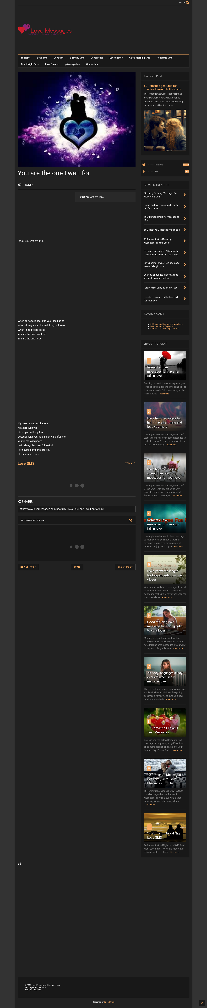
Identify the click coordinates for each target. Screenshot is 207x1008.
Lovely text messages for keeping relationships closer (164, 575)
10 (150, 827)
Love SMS (26, 463)
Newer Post (28, 567)
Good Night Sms (30, 64)
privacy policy (72, 64)
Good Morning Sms (139, 57)
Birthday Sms (77, 57)
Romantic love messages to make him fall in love (163, 524)
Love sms (42, 57)
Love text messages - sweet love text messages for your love (164, 473)
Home (26, 57)
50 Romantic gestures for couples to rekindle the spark (162, 87)
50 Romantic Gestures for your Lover (166, 324)
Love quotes (116, 57)
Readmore (164, 394)
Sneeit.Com (109, 1002)
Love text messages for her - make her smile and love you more (164, 422)
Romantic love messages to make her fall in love (163, 371)
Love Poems (52, 64)
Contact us (92, 64)
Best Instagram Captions (161, 326)
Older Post (125, 567)
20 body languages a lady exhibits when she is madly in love (164, 677)
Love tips (59, 57)
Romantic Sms (164, 57)
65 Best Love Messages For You (164, 328)
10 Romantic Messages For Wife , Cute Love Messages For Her (164, 779)
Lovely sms (97, 57)
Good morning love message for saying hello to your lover (165, 626)
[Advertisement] (130, 30)
